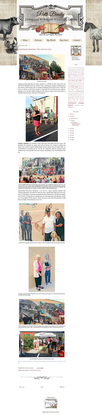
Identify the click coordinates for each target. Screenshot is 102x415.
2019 (71, 114)
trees (83, 96)
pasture (72, 92)
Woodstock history (36, 370)
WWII (73, 107)
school (71, 95)
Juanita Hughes (25, 370)
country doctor (78, 77)
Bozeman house (77, 71)
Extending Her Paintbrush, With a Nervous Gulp (75, 124)
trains (81, 96)
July (72, 121)
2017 (71, 129)
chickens (82, 73)
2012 (71, 140)
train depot (77, 96)
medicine (75, 89)
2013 (71, 138)
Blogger (57, 412)
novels (69, 92)
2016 (71, 131)
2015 (71, 133)
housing (74, 84)
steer (81, 95)
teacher (73, 96)
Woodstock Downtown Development (76, 101)
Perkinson (75, 92)
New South (81, 90)
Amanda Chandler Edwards (79, 68)
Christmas (70, 74)
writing (69, 107)
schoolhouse (75, 95)
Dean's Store (73, 79)
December (73, 119)
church (74, 74)
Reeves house (81, 92)
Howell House (79, 84)
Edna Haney (79, 79)
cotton (75, 76)
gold (79, 82)
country (73, 77)
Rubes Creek (79, 93)
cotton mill (79, 76)
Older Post (62, 387)
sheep (79, 95)
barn (75, 69)
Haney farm (70, 84)
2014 (71, 135)
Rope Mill (74, 93)
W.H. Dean (76, 98)
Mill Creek (80, 89)
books (72, 71)
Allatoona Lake (71, 68)
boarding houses (79, 69)
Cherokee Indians (76, 73)
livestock (72, 89)
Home (42, 387)
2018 (71, 117)
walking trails (81, 98)
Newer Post (21, 387)
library (80, 87)
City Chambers (78, 74)
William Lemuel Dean (73, 100)
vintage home (71, 98)
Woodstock (82, 100)
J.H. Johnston (77, 85)
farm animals (74, 82)
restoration (70, 93)
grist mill (82, 82)
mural (30, 370)
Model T (73, 90)
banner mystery (71, 69)
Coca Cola (72, 76)
